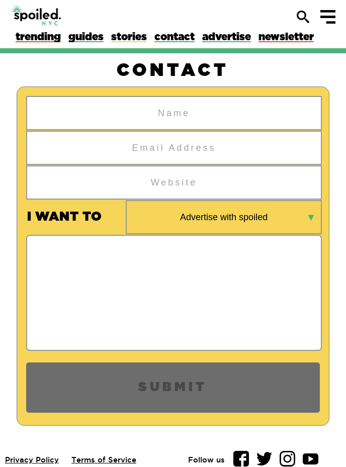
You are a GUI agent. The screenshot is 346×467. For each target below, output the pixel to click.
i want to (64, 217)
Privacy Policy (32, 459)
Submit (172, 387)
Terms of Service (103, 459)
